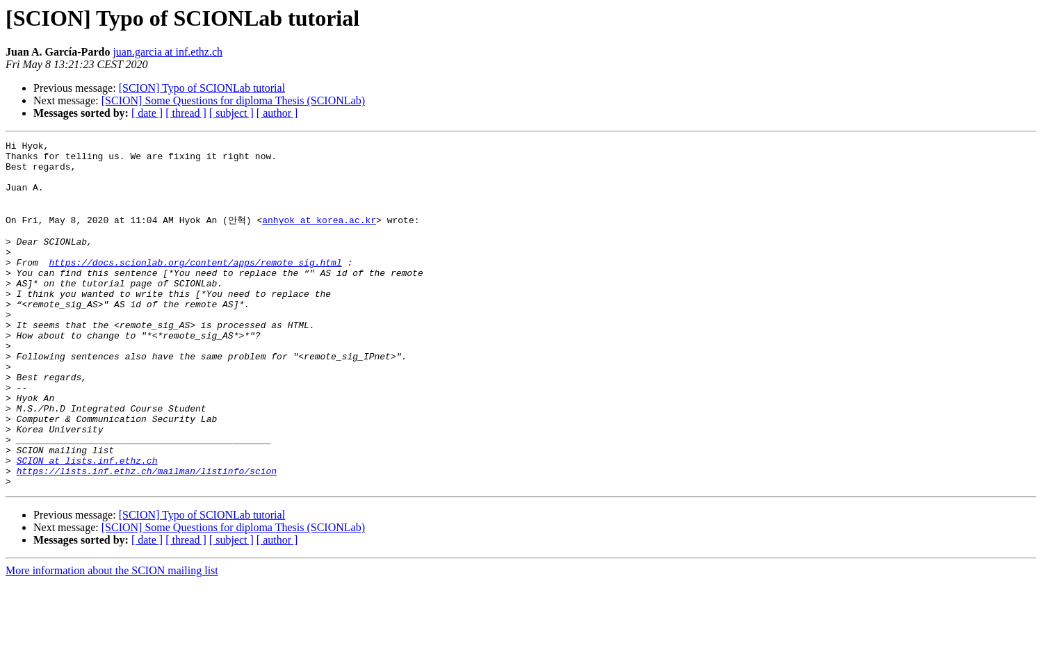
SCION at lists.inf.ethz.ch (87, 523)
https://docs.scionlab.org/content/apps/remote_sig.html (195, 285)
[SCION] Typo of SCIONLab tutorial (202, 88)
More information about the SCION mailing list (112, 638)
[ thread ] (185, 113)
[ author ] (277, 113)
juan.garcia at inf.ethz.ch (167, 52)
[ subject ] (231, 113)
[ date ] (147, 113)
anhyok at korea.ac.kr (319, 235)
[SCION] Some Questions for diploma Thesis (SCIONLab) (233, 100)
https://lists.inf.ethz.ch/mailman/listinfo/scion (147, 536)
